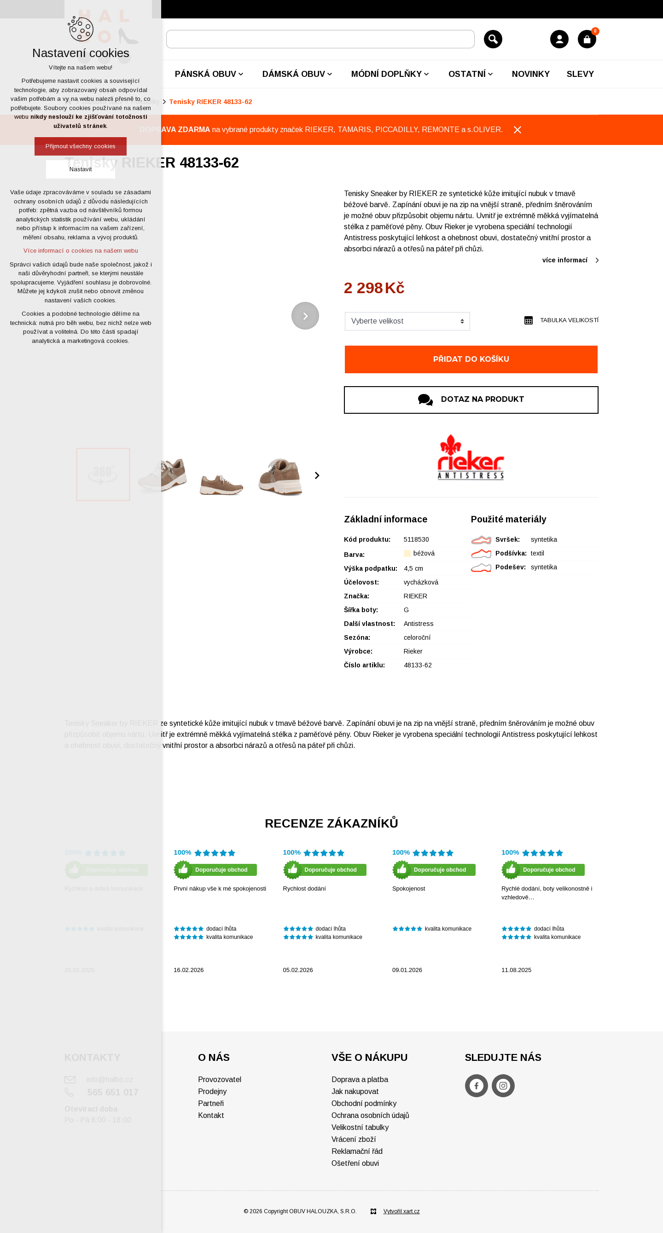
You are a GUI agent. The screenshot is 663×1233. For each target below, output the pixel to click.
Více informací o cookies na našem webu (80, 250)
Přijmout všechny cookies (81, 146)
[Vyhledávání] (493, 39)
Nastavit (81, 169)
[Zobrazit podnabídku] (240, 74)
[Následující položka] (305, 316)
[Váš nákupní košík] (587, 39)
